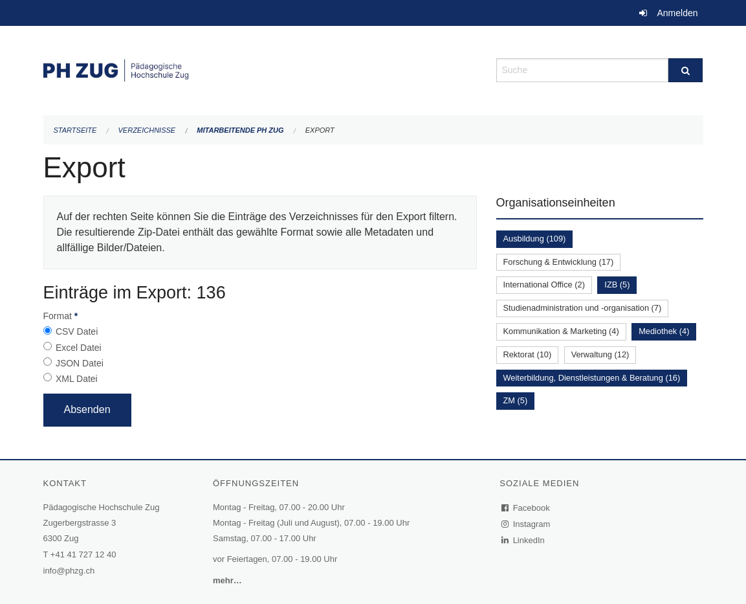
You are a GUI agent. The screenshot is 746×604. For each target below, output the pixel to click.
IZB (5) (617, 284)
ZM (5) (515, 400)
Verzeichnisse (147, 130)
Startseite (75, 130)
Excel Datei (79, 347)
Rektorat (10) (527, 354)
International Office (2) (544, 284)
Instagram (526, 524)
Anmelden (677, 13)
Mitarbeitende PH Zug (240, 130)
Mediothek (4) (664, 331)
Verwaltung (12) (600, 354)
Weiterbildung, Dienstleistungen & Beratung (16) (592, 378)
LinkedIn (523, 540)
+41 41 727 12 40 (83, 554)
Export (320, 130)
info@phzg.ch (69, 571)
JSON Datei (80, 363)
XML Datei (77, 379)
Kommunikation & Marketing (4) (561, 331)
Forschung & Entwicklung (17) (558, 262)
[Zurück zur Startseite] (260, 68)
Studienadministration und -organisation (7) (582, 308)
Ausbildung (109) (534, 238)
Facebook (526, 508)
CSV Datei (77, 331)
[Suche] (685, 70)
